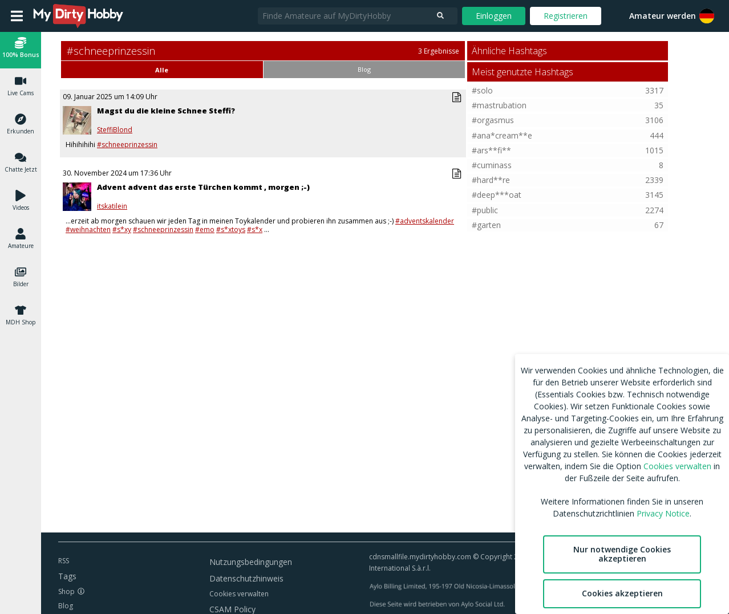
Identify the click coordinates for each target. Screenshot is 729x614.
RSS (63, 561)
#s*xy (121, 229)
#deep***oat (496, 194)
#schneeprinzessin (127, 144)
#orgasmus (493, 120)
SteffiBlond (114, 130)
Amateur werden (662, 15)
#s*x (254, 229)
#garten (486, 224)
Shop (66, 591)
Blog (65, 606)
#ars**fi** (491, 150)
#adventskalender (424, 221)
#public (485, 210)
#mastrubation (499, 105)
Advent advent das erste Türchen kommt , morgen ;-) (203, 187)
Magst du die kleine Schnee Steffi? (166, 110)
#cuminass (492, 165)
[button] (20, 49)
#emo (204, 229)
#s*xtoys (230, 229)
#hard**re (491, 179)
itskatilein (112, 206)
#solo (482, 90)
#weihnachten (88, 229)
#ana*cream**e (502, 135)
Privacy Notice (663, 513)
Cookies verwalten (239, 594)
